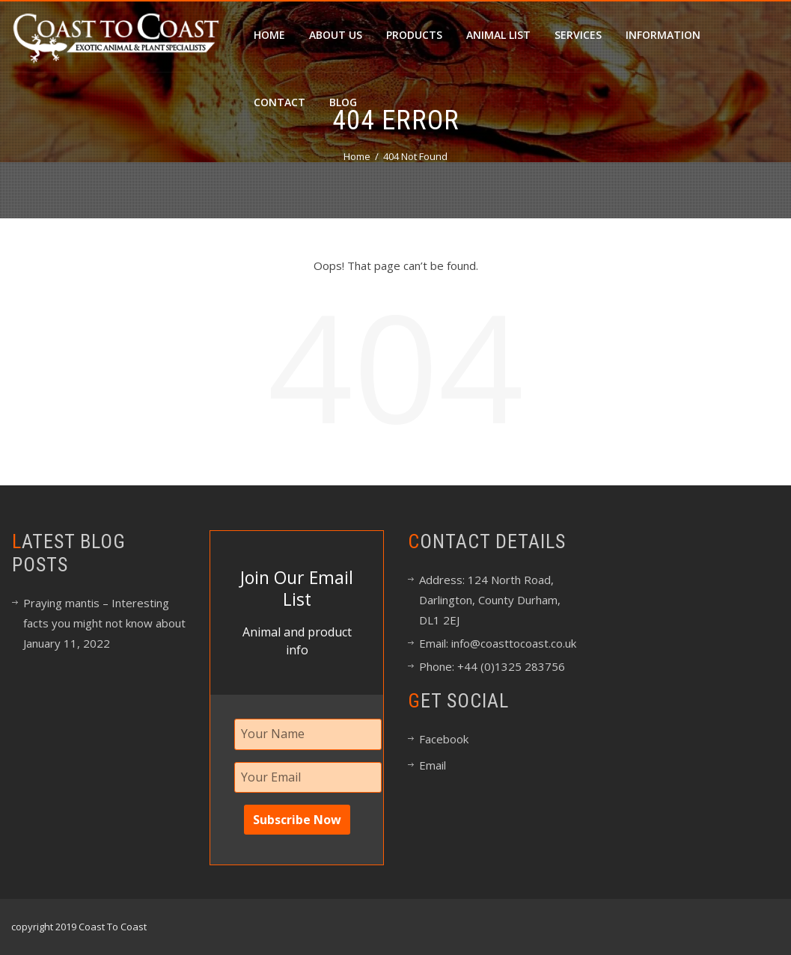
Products (414, 35)
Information (663, 35)
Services (578, 35)
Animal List (498, 35)
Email (432, 765)
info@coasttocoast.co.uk (512, 643)
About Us (335, 35)
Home (269, 35)
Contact (279, 102)
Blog (343, 102)
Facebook (443, 738)
